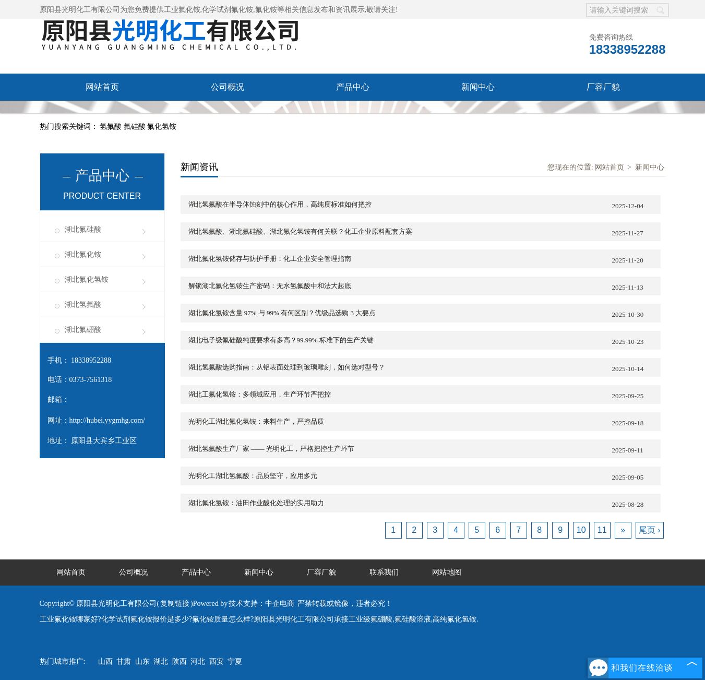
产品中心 (352, 86)
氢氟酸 (112, 126)
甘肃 (123, 661)
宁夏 (235, 661)
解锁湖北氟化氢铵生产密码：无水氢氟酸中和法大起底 (424, 287)
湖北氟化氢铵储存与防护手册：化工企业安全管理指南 (424, 260)
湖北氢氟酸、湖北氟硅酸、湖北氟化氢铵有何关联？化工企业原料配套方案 (424, 233)
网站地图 (446, 572)
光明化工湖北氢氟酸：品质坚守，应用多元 (424, 477)
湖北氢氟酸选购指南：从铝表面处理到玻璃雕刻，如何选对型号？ (424, 368)
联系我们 (102, 114)
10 (581, 530)
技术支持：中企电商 (261, 603)
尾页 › (650, 530)
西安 (216, 661)
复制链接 (174, 603)
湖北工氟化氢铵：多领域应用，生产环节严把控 (424, 395)
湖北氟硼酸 (83, 329)
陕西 (179, 661)
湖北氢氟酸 (83, 304)
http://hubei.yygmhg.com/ (107, 420)
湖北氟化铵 (83, 254)
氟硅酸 (136, 126)
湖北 (160, 661)
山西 (105, 661)
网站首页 (102, 86)
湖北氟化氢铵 (87, 279)
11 (602, 530)
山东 (142, 661)
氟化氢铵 (161, 126)
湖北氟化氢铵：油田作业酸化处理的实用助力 (424, 504)
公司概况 (227, 86)
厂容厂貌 (603, 86)
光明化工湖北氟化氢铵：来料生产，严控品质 (424, 423)
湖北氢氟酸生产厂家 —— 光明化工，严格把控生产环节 (424, 450)
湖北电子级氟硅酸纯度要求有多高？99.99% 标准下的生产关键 (424, 341)
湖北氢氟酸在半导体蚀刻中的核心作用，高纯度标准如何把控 (424, 205)
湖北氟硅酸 (83, 229)
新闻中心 (478, 86)
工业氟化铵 (182, 10)
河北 (197, 661)
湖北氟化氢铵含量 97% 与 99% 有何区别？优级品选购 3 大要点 (424, 314)
